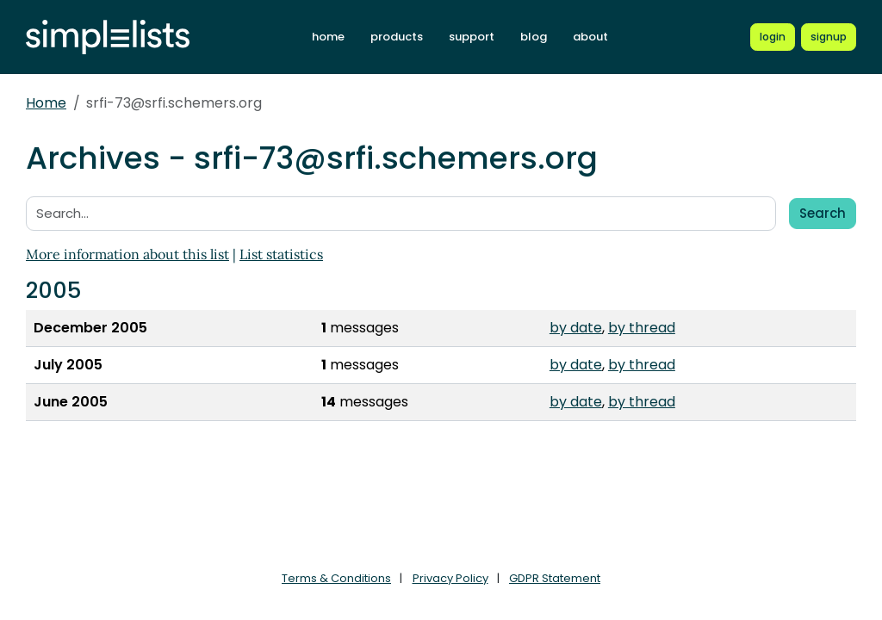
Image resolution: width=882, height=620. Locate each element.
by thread (641, 328)
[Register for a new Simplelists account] (828, 37)
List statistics (281, 254)
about (590, 36)
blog (533, 36)
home (328, 36)
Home (46, 103)
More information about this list (127, 254)
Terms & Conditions (336, 578)
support (471, 36)
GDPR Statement (554, 578)
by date (576, 328)
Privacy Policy (450, 578)
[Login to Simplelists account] (772, 37)
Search (822, 213)
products (396, 36)
